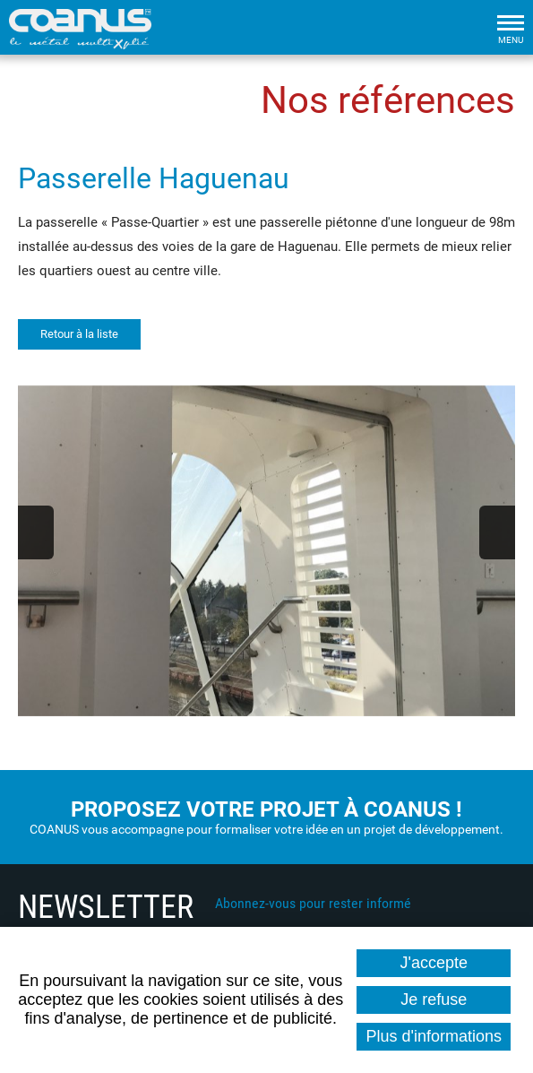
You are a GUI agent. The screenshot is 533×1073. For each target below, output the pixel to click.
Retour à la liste (79, 334)
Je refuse (433, 999)
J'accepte (434, 963)
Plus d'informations (433, 1036)
